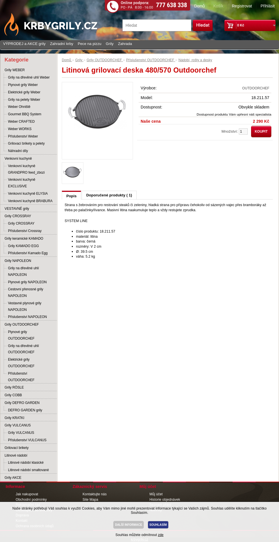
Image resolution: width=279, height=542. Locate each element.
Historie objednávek (164, 500)
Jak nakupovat (27, 494)
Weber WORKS (20, 129)
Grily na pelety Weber (24, 100)
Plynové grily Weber (23, 85)
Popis (71, 196)
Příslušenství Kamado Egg (28, 253)
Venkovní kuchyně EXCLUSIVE (21, 183)
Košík (218, 6)
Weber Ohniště (19, 107)
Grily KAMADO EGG (23, 246)
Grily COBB (13, 395)
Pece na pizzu (89, 44)
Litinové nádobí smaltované (28, 470)
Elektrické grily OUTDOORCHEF (21, 363)
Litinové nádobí (16, 455)
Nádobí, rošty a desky (195, 60)
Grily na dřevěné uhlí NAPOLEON (23, 271)
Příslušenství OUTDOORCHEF (21, 376)
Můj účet (156, 494)
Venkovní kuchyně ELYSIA (28, 194)
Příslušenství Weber (23, 136)
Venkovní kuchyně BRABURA (30, 201)
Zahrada (125, 44)
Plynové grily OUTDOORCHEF (21, 335)
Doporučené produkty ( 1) (109, 195)
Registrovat (242, 6)
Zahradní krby (61, 44)
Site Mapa (90, 500)
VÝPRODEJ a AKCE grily (24, 44)
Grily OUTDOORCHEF (22, 325)
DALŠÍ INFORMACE (128, 524)
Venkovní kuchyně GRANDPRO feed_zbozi (26, 169)
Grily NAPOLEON (18, 261)
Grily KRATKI (14, 418)
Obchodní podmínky (31, 500)
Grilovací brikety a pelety (26, 143)
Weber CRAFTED (21, 122)
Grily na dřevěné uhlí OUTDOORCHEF (23, 349)
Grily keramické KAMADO (24, 239)
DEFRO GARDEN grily (25, 410)
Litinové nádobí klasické (26, 463)
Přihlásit (267, 6)
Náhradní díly (18, 151)
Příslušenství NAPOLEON (27, 317)
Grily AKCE (13, 478)
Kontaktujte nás (95, 494)
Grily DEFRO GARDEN (22, 403)
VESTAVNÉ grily (17, 209)
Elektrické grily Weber (24, 92)
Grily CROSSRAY (18, 216)
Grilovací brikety (16, 448)
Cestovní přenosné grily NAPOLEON (25, 292)
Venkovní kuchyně (18, 159)
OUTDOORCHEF (255, 88)
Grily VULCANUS (18, 425)
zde (161, 535)
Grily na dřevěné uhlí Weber (29, 77)
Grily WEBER (15, 70)
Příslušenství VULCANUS (27, 440)
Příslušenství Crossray (25, 231)
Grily (110, 44)
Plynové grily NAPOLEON (27, 282)
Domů (199, 6)
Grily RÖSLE (14, 387)
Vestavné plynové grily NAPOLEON (24, 306)
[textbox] (156, 25)
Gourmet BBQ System (24, 114)
